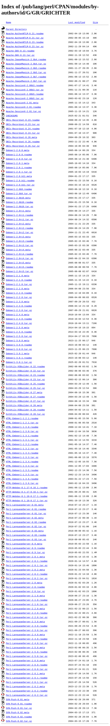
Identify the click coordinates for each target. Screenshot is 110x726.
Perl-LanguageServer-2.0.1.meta (25, 556)
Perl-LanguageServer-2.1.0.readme (27, 599)
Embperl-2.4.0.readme (19, 318)
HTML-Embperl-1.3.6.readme (22, 478)
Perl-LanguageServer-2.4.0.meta (25, 634)
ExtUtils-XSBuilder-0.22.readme (25, 366)
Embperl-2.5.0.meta (17, 327)
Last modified (76, 22)
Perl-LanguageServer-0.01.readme (26, 509)
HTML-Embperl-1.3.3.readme (22, 452)
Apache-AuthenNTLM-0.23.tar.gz (25, 46)
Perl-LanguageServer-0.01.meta (25, 504)
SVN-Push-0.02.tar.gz (19, 721)
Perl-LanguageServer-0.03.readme (26, 535)
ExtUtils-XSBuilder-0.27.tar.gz (25, 401)
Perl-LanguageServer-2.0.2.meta (25, 569)
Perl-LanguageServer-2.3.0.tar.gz (27, 630)
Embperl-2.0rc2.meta (18, 223)
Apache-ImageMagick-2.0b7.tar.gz (26, 81)
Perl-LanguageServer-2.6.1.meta (25, 673)
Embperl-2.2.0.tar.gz (19, 297)
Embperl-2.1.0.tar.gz (19, 284)
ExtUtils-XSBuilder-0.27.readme (25, 396)
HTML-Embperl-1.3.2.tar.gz (22, 448)
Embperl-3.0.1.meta (17, 353)
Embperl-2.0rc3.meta (18, 236)
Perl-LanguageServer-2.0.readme (25, 586)
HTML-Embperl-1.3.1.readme (22, 435)
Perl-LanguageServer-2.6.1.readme (27, 677)
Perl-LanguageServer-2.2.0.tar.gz (27, 617)
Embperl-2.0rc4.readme (19, 253)
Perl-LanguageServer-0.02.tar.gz (26, 526)
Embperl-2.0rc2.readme (19, 228)
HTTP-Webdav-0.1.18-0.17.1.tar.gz (27, 500)
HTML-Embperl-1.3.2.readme (22, 444)
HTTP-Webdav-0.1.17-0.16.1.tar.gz (27, 491)
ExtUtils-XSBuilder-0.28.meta (24, 405)
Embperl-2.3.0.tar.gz (19, 310)
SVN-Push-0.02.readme (19, 716)
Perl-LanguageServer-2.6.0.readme (27, 664)
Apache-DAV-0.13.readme (20, 50)
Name (8, 22)
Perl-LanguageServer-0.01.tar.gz (26, 513)
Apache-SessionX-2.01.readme (23, 106)
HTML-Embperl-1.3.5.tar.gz (22, 474)
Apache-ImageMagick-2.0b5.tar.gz (26, 72)
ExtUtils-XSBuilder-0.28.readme (25, 409)
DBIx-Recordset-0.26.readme (23, 141)
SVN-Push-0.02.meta (17, 712)
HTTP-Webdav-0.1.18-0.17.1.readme (27, 496)
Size (95, 22)
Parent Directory (16, 29)
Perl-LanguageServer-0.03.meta (25, 530)
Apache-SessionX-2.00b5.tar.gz (25, 98)
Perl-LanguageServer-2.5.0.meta (25, 647)
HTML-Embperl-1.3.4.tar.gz (22, 465)
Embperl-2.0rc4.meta (18, 249)
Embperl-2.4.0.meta (17, 314)
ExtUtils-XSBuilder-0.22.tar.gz (25, 370)
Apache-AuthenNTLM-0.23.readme (25, 42)
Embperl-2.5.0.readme (19, 331)
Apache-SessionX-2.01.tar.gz (23, 111)
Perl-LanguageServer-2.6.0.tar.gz (27, 669)
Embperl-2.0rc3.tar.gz (19, 245)
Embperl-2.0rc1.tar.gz (19, 219)
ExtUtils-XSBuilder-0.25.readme (25, 383)
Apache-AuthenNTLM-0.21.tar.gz (25, 37)
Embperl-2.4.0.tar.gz (19, 323)
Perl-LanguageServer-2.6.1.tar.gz (27, 682)
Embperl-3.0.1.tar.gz (19, 362)
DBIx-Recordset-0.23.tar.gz (23, 124)
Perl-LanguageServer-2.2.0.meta (25, 608)
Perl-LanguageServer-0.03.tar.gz (26, 539)
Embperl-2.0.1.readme (19, 167)
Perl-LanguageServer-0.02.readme (26, 522)
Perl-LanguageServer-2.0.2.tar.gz (27, 578)
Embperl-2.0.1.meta (17, 163)
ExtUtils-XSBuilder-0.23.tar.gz (25, 379)
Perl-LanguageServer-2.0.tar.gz (25, 591)
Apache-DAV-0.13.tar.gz (20, 55)
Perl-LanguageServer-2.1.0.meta (25, 595)
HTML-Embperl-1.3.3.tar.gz (22, 457)
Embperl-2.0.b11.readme (20, 180)
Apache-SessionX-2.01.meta (22, 102)
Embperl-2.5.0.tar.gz (19, 336)
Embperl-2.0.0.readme (19, 154)
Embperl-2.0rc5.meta (18, 262)
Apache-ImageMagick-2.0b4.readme (26, 59)
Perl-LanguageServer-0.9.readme (25, 548)
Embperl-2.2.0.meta (17, 288)
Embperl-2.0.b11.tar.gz (20, 184)
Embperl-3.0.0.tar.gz (19, 349)
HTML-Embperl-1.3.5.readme (22, 470)
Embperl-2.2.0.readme (19, 292)
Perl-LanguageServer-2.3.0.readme (27, 625)
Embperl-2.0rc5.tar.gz (19, 271)
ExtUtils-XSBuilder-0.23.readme (25, 375)
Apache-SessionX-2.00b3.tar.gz (25, 89)
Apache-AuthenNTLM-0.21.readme (25, 33)
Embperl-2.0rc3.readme (19, 241)
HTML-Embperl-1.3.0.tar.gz (22, 431)
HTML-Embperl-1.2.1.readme (22, 418)
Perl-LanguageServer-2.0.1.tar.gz (27, 565)
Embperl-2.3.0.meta (17, 301)
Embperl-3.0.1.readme (19, 357)
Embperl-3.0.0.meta (17, 340)
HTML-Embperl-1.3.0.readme (22, 426)
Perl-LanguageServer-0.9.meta (24, 543)
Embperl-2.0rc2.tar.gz (19, 232)
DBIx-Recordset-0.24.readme (23, 128)
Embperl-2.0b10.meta (18, 197)
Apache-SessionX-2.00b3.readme (25, 85)
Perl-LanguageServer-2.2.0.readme (27, 612)
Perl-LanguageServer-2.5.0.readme (27, 651)
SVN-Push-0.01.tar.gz (19, 708)
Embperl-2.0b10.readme (19, 202)
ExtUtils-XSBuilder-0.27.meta (24, 392)
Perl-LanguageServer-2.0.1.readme (27, 561)
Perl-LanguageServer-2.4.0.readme (27, 638)
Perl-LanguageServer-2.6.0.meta (25, 660)
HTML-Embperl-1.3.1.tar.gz (22, 439)
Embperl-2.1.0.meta (17, 275)
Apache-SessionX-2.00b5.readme (25, 93)
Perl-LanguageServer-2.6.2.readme (27, 690)
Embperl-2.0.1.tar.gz (19, 171)
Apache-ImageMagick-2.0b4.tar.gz (26, 63)
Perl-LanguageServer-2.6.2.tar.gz (27, 695)
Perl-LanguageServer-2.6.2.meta (25, 686)
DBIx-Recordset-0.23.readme (23, 119)
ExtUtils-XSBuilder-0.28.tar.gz (25, 413)
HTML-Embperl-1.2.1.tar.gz (22, 422)
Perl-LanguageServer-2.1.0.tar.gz (27, 604)
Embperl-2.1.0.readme (19, 279)
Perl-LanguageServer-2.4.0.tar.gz (27, 643)
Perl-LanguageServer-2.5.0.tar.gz (27, 656)
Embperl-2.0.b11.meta (19, 176)
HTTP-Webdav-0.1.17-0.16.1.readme (27, 487)
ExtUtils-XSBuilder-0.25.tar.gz (25, 388)
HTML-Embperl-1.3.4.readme (22, 461)
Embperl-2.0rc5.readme (19, 266)
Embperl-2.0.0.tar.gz (19, 158)
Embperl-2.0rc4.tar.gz (19, 258)
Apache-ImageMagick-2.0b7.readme (26, 76)
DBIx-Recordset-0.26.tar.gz (23, 145)
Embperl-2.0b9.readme (19, 189)
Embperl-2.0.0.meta (17, 150)
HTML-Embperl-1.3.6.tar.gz (22, 483)
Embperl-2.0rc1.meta (18, 210)
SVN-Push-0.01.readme (19, 703)
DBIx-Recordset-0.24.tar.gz (23, 132)
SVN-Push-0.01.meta (17, 699)
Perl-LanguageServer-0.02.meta (25, 517)
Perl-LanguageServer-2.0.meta (24, 582)
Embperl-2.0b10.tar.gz (19, 206)
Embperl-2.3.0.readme (19, 305)
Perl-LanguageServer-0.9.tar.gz (25, 552)
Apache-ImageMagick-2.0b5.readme (26, 68)
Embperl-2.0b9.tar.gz (19, 193)
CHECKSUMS (12, 115)
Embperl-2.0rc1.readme (19, 215)
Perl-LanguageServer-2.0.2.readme (27, 573)
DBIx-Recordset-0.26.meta (21, 137)
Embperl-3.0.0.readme (19, 344)
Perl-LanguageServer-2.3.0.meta (25, 621)
